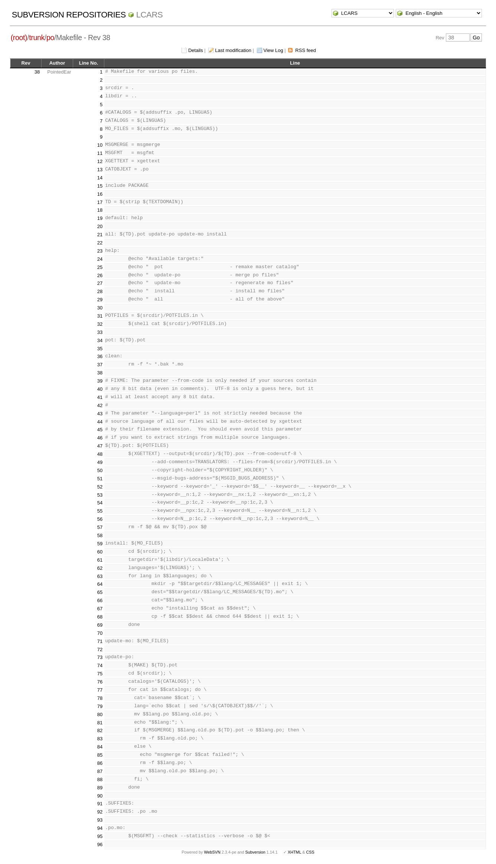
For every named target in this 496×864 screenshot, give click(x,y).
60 (99, 552)
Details (195, 50)
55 (99, 511)
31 (99, 316)
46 (99, 438)
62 (99, 568)
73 (99, 657)
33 (99, 332)
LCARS (149, 14)
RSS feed (305, 50)
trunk (37, 37)
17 (99, 202)
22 (99, 243)
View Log (273, 50)
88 (99, 779)
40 (99, 389)
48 (99, 454)
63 (99, 576)
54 (99, 503)
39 (99, 381)
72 (99, 649)
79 (99, 706)
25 (99, 267)
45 (99, 429)
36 (99, 356)
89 (99, 787)
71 (99, 641)
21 (99, 234)
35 (99, 348)
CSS (310, 852)
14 (99, 178)
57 (99, 527)
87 (99, 771)
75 (99, 673)
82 (99, 730)
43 (99, 413)
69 (99, 625)
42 (99, 405)
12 (99, 161)
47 (99, 446)
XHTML (294, 852)
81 (99, 722)
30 (99, 308)
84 (99, 747)
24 (99, 259)
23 (99, 251)
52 (99, 487)
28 (99, 291)
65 (99, 592)
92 (99, 812)
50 (99, 470)
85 (99, 755)
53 (99, 495)
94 (99, 828)
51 (99, 478)
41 (99, 397)
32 (99, 324)
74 (99, 665)
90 (99, 796)
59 (99, 543)
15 (99, 186)
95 (99, 836)
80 (99, 714)
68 (99, 617)
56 (99, 519)
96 (99, 844)
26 (99, 275)
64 (99, 584)
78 (99, 698)
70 (99, 633)
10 (99, 145)
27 (99, 283)
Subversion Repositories (69, 14)
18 (99, 210)
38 (37, 72)
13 (99, 169)
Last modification (233, 50)
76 (99, 682)
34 (99, 340)
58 (99, 535)
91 (99, 803)
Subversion (255, 852)
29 (99, 299)
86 (99, 763)
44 (99, 422)
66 (99, 600)
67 (99, 608)
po (50, 37)
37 (99, 364)
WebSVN (212, 852)
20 (99, 226)
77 (99, 690)
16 (99, 194)
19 (99, 218)
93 (99, 820)
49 (99, 462)
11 (99, 153)
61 (99, 560)
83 (99, 738)
